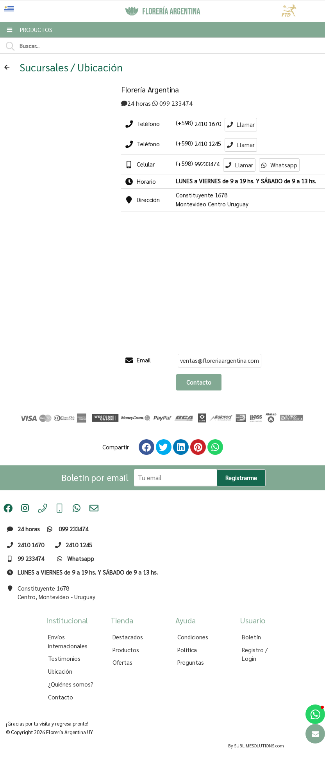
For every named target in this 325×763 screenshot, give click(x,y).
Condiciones (192, 637)
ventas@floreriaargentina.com (219, 360)
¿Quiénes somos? (70, 684)
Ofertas (122, 662)
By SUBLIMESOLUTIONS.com (256, 746)
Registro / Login (255, 654)
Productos (125, 650)
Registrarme (241, 478)
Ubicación (60, 671)
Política (187, 650)
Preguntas (190, 662)
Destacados (127, 637)
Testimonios (64, 658)
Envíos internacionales (68, 641)
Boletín (251, 637)
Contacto (60, 697)
